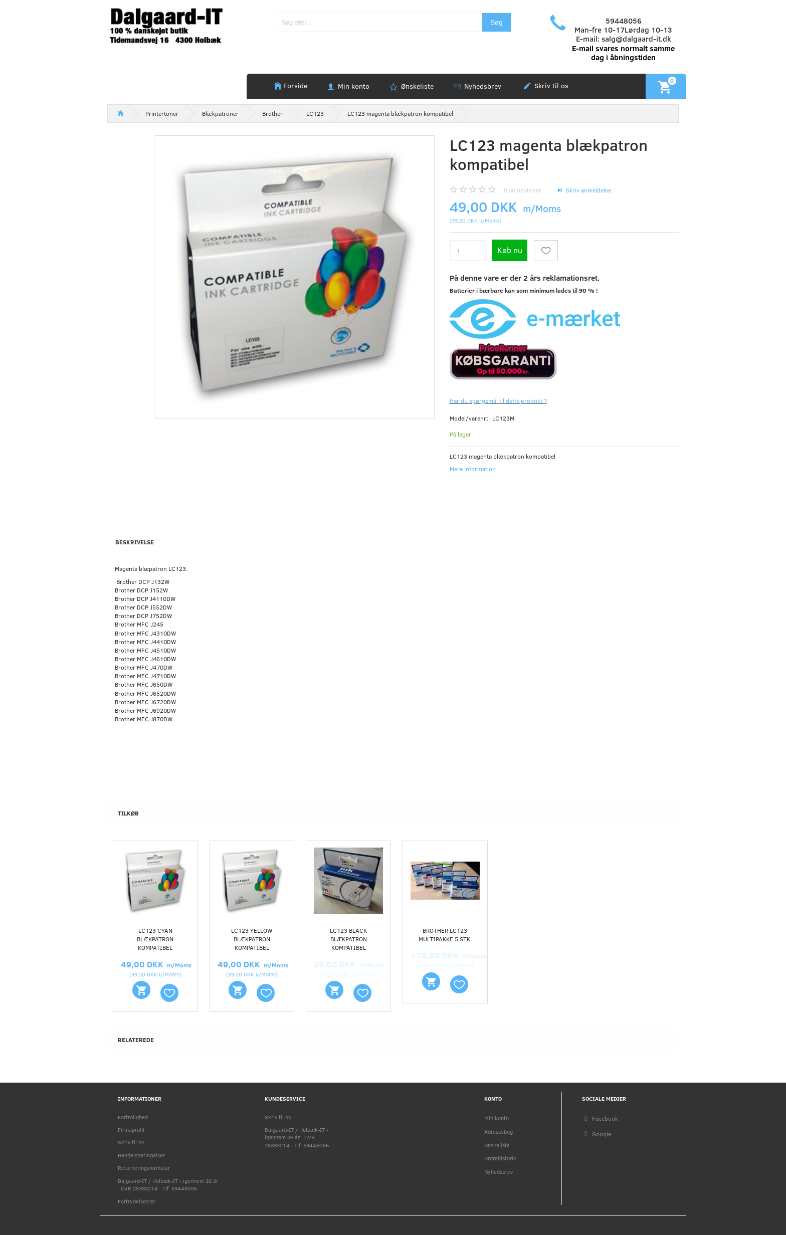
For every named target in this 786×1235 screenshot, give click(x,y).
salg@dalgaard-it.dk (636, 39)
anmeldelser (522, 190)
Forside (295, 85)
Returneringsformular (144, 1167)
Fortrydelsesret (136, 1201)
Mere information (473, 469)
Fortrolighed (133, 1117)
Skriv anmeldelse (587, 190)
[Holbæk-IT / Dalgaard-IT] (173, 25)
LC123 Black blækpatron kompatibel (348, 938)
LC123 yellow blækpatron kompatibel (251, 938)
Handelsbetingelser (141, 1155)
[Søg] (496, 22)
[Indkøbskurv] (666, 86)
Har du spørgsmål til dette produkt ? (498, 400)
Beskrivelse (134, 542)
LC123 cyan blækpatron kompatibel (155, 938)
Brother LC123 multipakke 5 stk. (445, 934)
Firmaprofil (131, 1129)
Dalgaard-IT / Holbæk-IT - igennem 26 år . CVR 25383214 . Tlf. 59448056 (168, 1184)
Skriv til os (550, 85)
